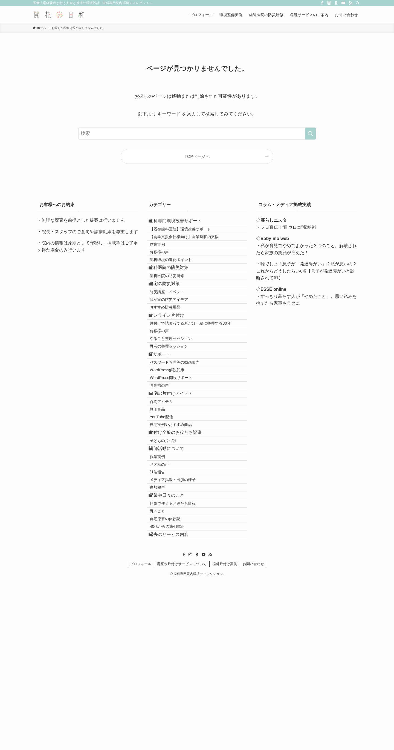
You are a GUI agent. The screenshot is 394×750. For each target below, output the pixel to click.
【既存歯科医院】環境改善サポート (187, 235)
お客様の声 (166, 270)
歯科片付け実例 (224, 733)
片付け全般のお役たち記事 (180, 545)
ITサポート (165, 426)
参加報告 (164, 629)
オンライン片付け (171, 366)
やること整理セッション (178, 403)
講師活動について (171, 570)
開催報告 (164, 606)
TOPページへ (196, 156)
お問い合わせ (253, 733)
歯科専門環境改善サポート (180, 223)
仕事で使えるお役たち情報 (179, 654)
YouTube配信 (168, 522)
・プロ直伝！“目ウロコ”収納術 (286, 227)
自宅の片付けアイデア (176, 486)
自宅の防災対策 (169, 319)
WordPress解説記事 (174, 451)
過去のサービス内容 (174, 701)
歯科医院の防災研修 (174, 307)
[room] (336, 3)
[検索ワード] (197, 134)
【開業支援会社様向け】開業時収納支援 (191, 247)
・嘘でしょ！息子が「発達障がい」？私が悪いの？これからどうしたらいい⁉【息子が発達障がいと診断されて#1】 (306, 271)
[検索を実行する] (310, 134)
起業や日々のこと (171, 641)
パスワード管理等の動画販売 (181, 439)
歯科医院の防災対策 (174, 294)
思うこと (164, 666)
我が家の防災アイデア (176, 343)
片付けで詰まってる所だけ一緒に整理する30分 (197, 379)
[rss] (350, 3)
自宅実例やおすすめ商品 (178, 533)
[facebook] (322, 3)
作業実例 (164, 259)
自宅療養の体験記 (172, 677)
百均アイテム (168, 498)
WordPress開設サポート (178, 462)
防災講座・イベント (174, 331)
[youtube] (343, 3)
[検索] (357, 3)
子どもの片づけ (170, 558)
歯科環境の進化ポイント (178, 282)
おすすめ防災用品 (172, 354)
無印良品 (164, 510)
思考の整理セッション (176, 414)
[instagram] (329, 3)
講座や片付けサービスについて (182, 733)
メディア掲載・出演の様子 (179, 618)
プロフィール (140, 733)
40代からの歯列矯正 (174, 689)
